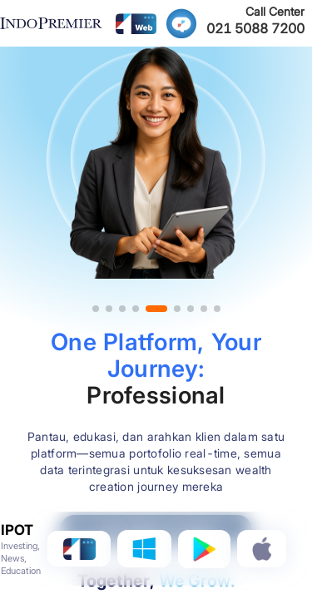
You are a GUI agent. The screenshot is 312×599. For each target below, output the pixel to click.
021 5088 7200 (255, 28)
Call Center (275, 11)
